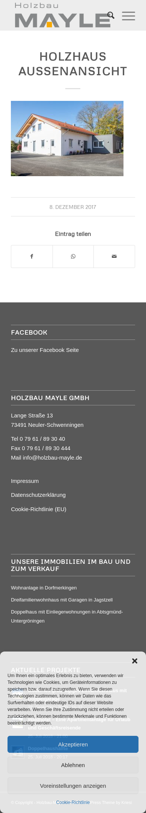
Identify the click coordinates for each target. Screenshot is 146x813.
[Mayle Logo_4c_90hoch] (60, 15)
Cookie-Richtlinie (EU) (38, 509)
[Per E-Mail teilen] (114, 256)
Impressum (25, 481)
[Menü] (124, 15)
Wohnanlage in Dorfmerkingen (44, 588)
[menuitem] (107, 15)
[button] (134, 661)
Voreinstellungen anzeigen (73, 786)
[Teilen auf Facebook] (32, 256)
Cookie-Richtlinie (73, 802)
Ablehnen (73, 765)
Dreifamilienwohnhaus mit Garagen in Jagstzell (62, 600)
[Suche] (107, 15)
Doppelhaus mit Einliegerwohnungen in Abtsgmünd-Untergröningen (67, 616)
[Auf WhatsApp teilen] (73, 256)
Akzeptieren (73, 744)
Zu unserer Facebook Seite (45, 350)
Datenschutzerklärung (38, 495)
